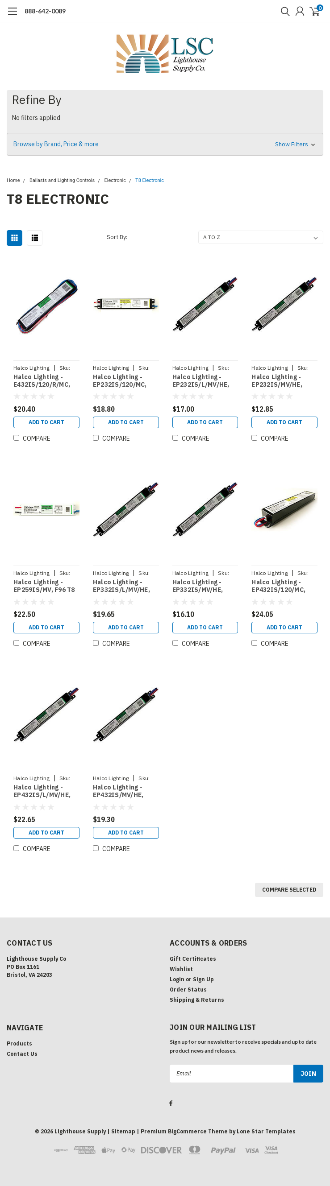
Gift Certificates (193, 958)
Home (13, 180)
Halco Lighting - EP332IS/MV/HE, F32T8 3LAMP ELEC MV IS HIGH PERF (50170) (201, 586)
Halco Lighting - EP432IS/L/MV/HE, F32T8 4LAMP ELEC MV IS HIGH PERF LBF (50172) (42, 791)
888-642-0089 (45, 11)
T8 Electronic (149, 180)
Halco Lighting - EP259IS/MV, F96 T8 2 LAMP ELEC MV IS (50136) (44, 586)
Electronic (115, 180)
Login (177, 979)
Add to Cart (46, 422)
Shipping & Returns (197, 999)
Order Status (188, 989)
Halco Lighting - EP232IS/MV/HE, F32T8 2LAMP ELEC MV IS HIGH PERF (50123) (280, 381)
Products (19, 1043)
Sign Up (203, 979)
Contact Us (22, 1053)
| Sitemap (121, 1130)
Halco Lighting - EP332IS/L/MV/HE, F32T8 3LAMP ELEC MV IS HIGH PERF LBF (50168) (122, 586)
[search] (283, 11)
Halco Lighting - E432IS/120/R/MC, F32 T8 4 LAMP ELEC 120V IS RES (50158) (44, 381)
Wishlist (181, 969)
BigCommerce (187, 1130)
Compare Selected (289, 889)
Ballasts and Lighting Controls (62, 180)
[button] (165, 144)
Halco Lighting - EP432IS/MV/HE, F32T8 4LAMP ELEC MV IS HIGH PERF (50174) (122, 791)
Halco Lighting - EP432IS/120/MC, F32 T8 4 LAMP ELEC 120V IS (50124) (282, 586)
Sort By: (117, 237)
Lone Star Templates (266, 1130)
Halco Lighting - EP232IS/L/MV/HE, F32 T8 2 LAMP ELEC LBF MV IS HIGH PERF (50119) (203, 381)
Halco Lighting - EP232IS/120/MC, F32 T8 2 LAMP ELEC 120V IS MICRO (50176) (123, 381)
